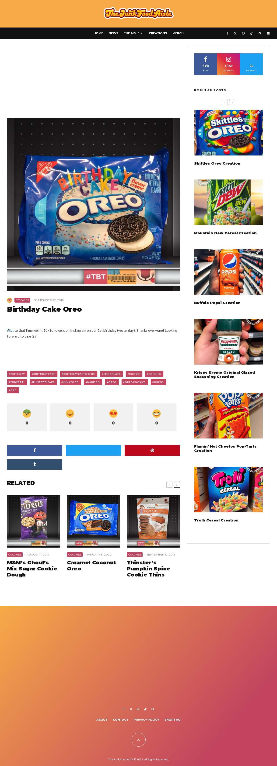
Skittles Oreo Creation (217, 163)
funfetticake (44, 382)
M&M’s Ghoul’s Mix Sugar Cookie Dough (32, 569)
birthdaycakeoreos (79, 374)
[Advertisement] (93, 80)
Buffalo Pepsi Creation (217, 303)
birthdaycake (44, 374)
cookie (134, 374)
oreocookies (135, 382)
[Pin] (152, 450)
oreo (112, 382)
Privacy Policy (146, 719)
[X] (235, 33)
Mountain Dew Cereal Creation (225, 233)
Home (98, 33)
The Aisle (131, 33)
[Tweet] (93, 450)
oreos (159, 382)
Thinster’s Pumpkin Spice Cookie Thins (148, 569)
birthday (18, 374)
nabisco (93, 382)
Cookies (22, 300)
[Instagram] (243, 33)
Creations (158, 33)
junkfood (71, 382)
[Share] (34, 450)
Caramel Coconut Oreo (91, 566)
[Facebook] (227, 33)
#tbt (10, 330)
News (113, 33)
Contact (120, 719)
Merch (178, 33)
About (102, 719)
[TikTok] (251, 33)
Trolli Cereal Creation (216, 520)
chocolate (112, 374)
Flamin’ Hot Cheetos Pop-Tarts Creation (225, 448)
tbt (14, 390)
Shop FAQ (173, 719)
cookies (154, 374)
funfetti (18, 382)
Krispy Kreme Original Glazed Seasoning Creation (224, 374)
